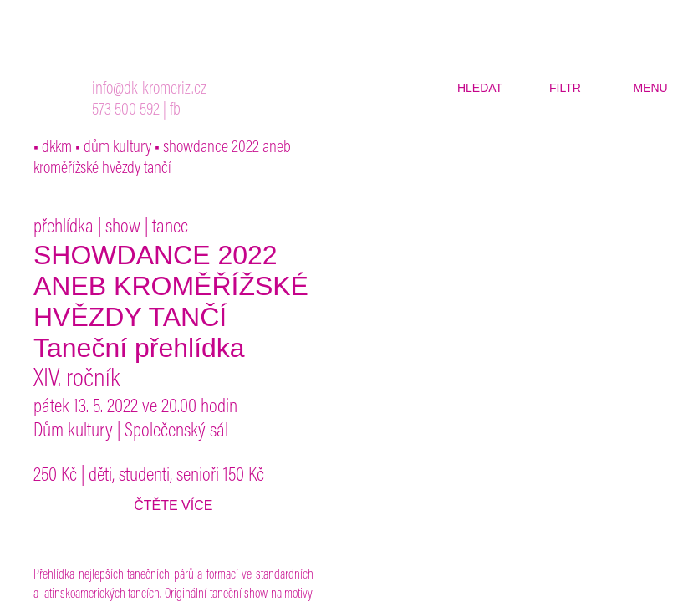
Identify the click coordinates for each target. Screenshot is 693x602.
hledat (479, 87)
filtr (565, 87)
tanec (170, 227)
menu (650, 87)
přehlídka (63, 227)
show (122, 227)
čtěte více (173, 505)
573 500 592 (126, 111)
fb (175, 111)
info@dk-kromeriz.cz (149, 90)
